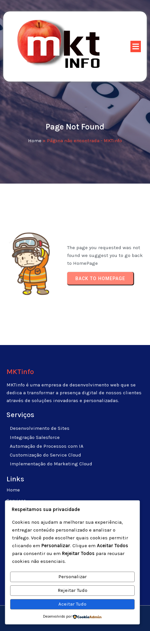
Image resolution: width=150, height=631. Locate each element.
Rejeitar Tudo (72, 590)
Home (34, 140)
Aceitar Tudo (72, 604)
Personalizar (72, 576)
